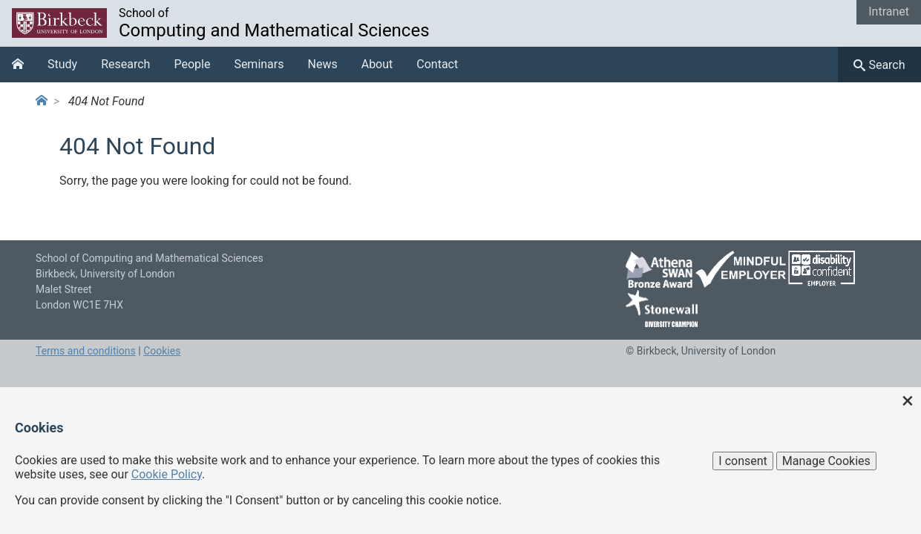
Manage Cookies (826, 461)
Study (62, 64)
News (323, 64)
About (377, 64)
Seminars (258, 64)
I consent (742, 461)
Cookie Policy (166, 474)
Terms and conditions (86, 351)
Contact (437, 64)
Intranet (888, 11)
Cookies (161, 351)
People (192, 64)
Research (125, 64)
